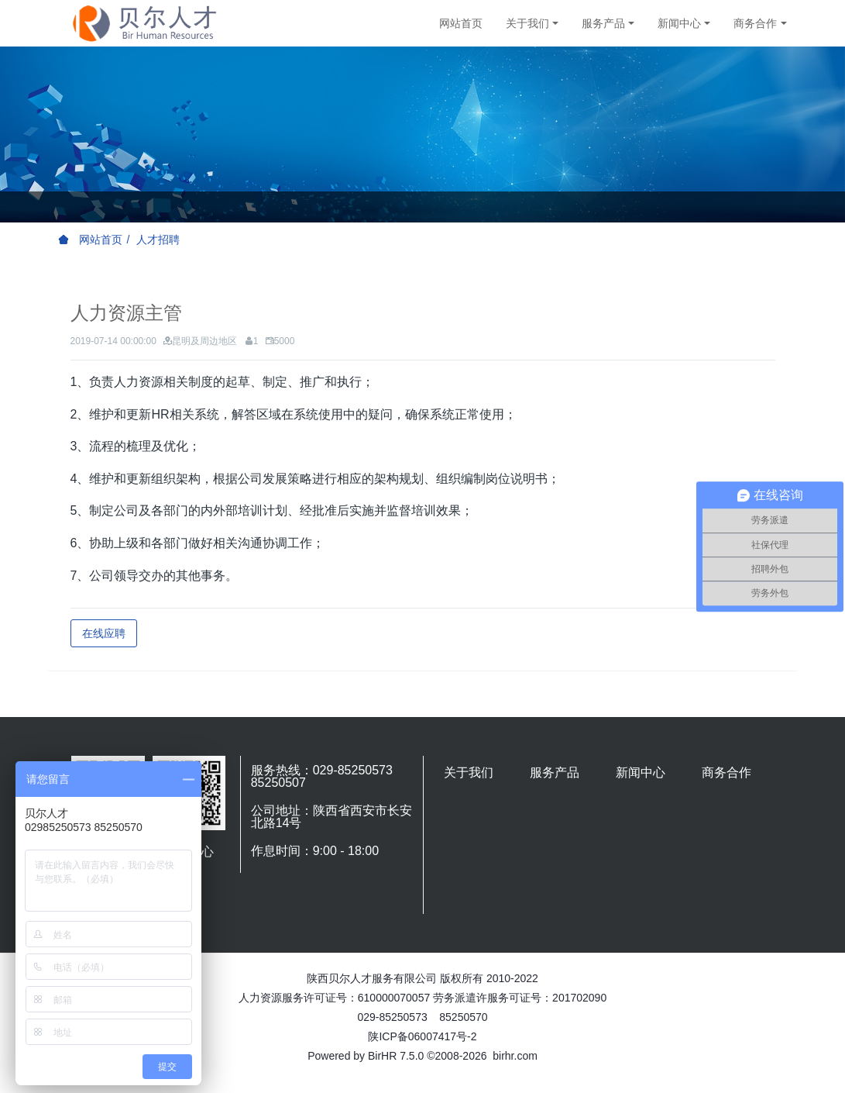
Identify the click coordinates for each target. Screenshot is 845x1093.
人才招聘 (158, 239)
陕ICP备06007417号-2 (422, 1036)
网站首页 (461, 23)
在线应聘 (103, 633)
